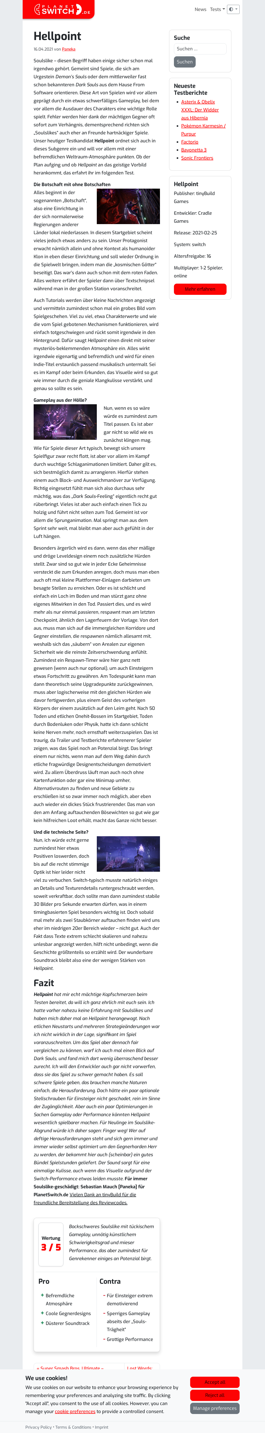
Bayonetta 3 (194, 150)
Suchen (185, 62)
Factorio (189, 142)
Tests (215, 9)
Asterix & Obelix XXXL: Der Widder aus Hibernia (200, 110)
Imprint (101, 1427)
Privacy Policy (38, 1427)
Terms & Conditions (73, 1427)
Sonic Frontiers (197, 158)
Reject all (214, 1395)
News (200, 9)
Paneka (69, 49)
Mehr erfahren (200, 289)
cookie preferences (75, 1412)
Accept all (215, 1382)
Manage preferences (215, 1409)
